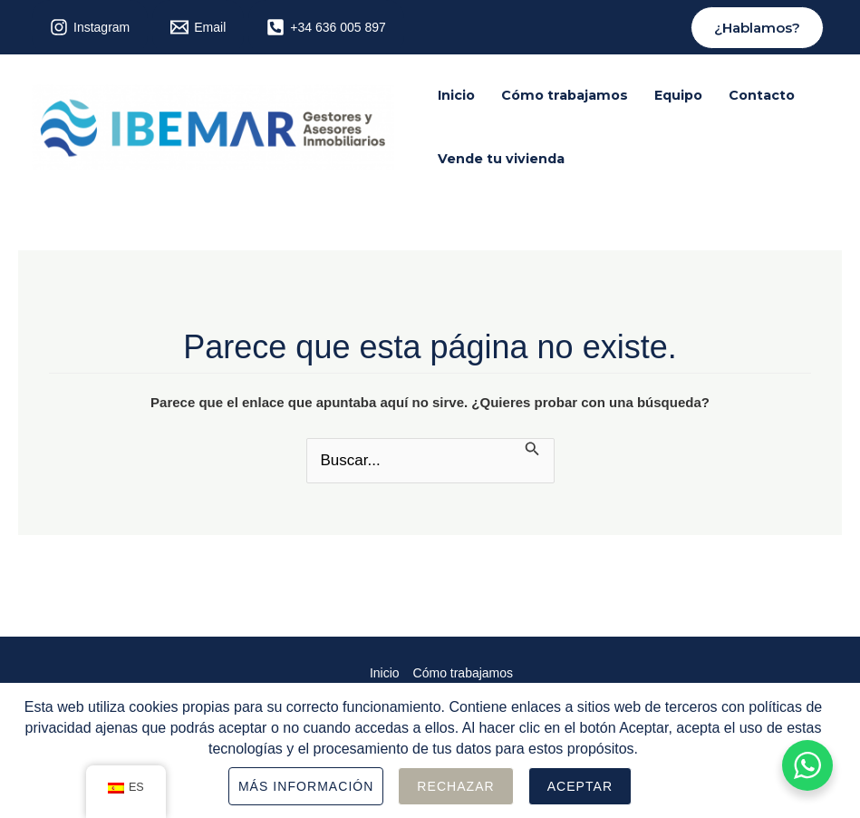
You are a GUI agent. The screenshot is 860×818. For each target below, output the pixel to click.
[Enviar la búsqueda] (532, 450)
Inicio (456, 95)
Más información (306, 786)
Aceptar (580, 786)
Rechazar (455, 786)
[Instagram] (90, 27)
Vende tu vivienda (501, 159)
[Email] (198, 27)
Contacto (762, 95)
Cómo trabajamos (564, 95)
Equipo (678, 95)
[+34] (326, 27)
